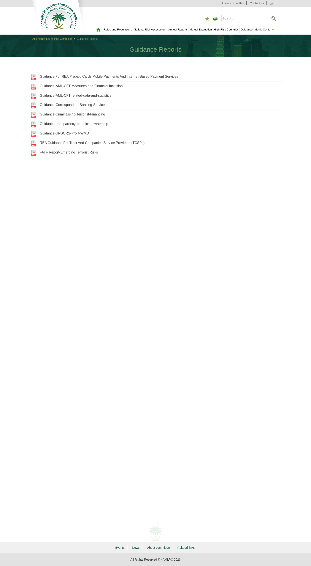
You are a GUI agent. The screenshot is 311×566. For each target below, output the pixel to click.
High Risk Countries (226, 29)
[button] (273, 18)
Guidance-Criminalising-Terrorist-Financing (72, 115)
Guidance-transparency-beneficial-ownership (74, 125)
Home (98, 29)
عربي (273, 3)
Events (120, 547)
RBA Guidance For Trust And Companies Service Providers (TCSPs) (92, 144)
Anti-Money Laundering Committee (52, 38)
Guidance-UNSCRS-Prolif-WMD (64, 134)
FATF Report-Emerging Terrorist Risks (69, 153)
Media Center (264, 29)
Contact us (257, 3)
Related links (186, 547)
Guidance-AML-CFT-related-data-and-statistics (75, 96)
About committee (233, 3)
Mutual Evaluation (201, 29)
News (136, 547)
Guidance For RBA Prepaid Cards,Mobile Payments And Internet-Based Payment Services (109, 77)
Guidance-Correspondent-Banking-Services (73, 106)
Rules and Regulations (118, 29)
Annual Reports (178, 29)
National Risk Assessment (150, 29)
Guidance (247, 29)
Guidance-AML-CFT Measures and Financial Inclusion (81, 87)
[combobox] (246, 19)
